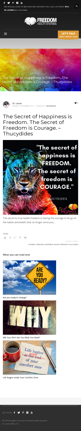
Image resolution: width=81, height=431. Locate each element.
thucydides (73, 244)
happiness (49, 244)
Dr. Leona (17, 103)
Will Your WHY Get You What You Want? (21, 337)
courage (32, 244)
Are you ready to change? (15, 297)
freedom (40, 244)
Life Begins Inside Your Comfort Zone (20, 377)
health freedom (61, 244)
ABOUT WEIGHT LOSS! (68, 35)
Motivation (51, 106)
